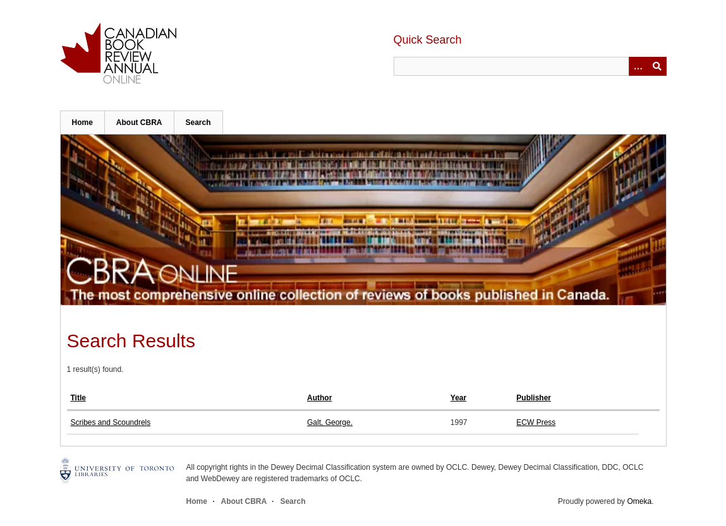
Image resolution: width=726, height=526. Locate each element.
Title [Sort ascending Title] (78, 397)
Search (198, 122)
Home (82, 122)
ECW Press (535, 422)
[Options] (638, 66)
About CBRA (139, 122)
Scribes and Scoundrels (111, 422)
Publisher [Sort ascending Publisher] (533, 397)
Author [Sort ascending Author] (319, 397)
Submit (657, 66)
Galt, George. (330, 422)
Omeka (639, 501)
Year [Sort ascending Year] (458, 397)
